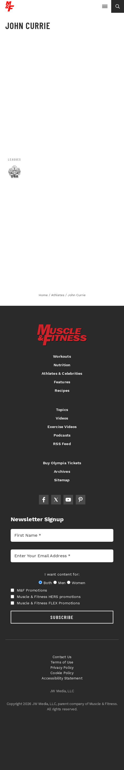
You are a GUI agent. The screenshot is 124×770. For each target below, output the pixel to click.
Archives (62, 471)
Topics (62, 410)
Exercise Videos (62, 427)
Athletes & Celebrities (62, 373)
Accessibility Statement (62, 678)
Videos (62, 418)
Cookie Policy (62, 673)
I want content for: (62, 574)
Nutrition (62, 365)
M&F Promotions (29, 590)
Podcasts (62, 435)
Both (47, 583)
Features (62, 382)
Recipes (62, 390)
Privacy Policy (62, 668)
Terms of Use (62, 662)
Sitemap (62, 480)
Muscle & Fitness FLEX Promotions (45, 603)
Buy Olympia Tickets (62, 463)
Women (78, 583)
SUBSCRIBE (62, 617)
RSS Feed (62, 444)
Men (62, 583)
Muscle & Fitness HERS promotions (46, 596)
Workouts (62, 356)
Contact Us (62, 657)
